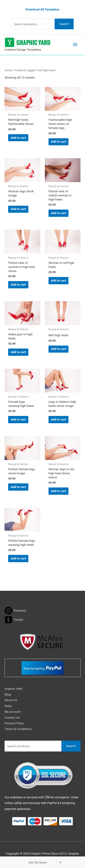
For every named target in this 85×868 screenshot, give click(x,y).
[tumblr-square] (14, 620)
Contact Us (12, 717)
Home (8, 70)
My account (13, 711)
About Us (11, 700)
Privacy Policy (14, 723)
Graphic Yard (13, 688)
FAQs (8, 706)
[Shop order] (44, 862)
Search (64, 24)
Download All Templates (42, 9)
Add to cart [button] (18, 137)
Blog (8, 694)
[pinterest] (15, 611)
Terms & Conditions (18, 729)
